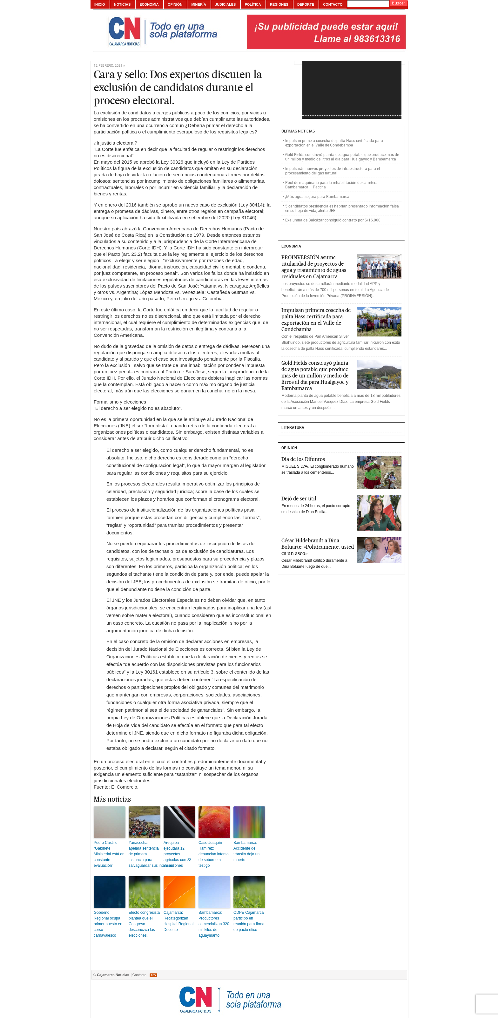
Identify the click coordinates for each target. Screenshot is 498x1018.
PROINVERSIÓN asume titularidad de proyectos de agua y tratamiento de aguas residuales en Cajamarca (313, 267)
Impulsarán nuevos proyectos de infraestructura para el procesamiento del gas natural (332, 170)
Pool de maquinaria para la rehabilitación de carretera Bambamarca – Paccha (331, 184)
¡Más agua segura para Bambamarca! (317, 196)
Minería (198, 4)
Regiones (279, 4)
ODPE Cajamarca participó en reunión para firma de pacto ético (248, 921)
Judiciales (225, 4)
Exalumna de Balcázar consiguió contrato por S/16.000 (332, 219)
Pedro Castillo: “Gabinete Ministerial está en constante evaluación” (109, 854)
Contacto (332, 4)
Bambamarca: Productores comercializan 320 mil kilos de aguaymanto (214, 924)
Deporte (305, 4)
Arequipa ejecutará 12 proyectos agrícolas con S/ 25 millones (177, 854)
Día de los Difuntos (303, 459)
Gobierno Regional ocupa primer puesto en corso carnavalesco (108, 924)
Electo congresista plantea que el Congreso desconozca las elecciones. (144, 924)
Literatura (292, 427)
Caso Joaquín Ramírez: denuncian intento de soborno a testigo (214, 854)
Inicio (99, 4)
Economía (149, 4)
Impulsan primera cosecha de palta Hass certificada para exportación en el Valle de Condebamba (334, 142)
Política (253, 4)
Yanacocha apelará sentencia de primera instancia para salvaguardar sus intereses (144, 854)
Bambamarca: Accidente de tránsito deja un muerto (246, 851)
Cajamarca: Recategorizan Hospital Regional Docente (178, 921)
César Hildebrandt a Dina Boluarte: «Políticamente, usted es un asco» (317, 546)
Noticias (122, 4)
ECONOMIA (291, 245)
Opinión (175, 4)
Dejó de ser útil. (299, 498)
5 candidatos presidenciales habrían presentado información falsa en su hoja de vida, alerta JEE (342, 208)
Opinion (289, 447)
